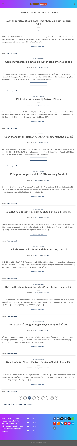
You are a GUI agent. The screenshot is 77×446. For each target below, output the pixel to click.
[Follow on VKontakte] (54, 428)
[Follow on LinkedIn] (62, 423)
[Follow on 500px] (72, 423)
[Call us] (72, 418)
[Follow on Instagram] (58, 418)
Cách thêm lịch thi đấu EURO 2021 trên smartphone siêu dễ (38, 136)
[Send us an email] (69, 418)
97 (52, 398)
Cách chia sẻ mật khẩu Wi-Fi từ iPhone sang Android (38, 249)
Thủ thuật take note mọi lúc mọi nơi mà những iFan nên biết (38, 286)
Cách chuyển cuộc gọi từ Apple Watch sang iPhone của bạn (38, 61)
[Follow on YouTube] (65, 423)
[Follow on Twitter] (65, 418)
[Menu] (3, 4)
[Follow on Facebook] (54, 418)
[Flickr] (69, 423)
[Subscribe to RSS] (58, 423)
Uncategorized (38, 18)
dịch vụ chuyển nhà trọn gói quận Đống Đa (17, 404)
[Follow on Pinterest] (54, 423)
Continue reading (38, 46)
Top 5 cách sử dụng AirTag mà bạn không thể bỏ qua (38, 324)
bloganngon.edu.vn (38, 442)
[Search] (74, 4)
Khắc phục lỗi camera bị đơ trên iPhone (38, 99)
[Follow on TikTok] (62, 418)
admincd (47, 30)
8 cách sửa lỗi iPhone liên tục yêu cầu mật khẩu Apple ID (38, 362)
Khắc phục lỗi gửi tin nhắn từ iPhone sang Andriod (38, 174)
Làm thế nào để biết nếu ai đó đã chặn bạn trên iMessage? (38, 211)
